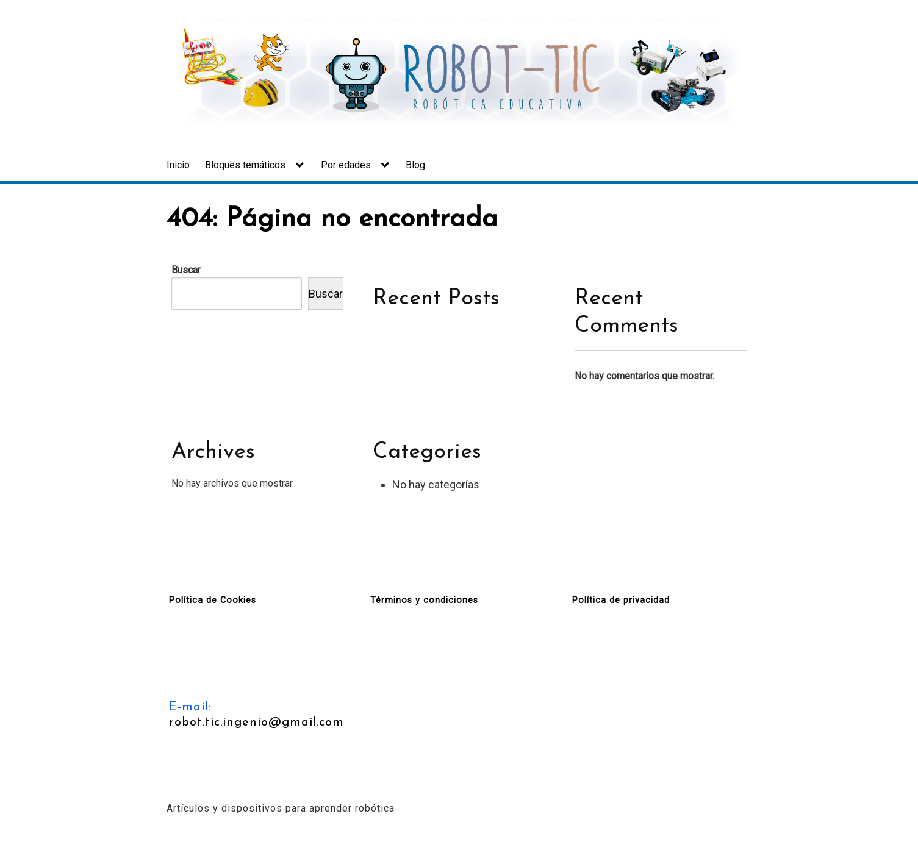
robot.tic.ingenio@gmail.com (256, 722)
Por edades (346, 165)
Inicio (178, 165)
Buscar (186, 270)
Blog (415, 165)
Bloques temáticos (245, 165)
